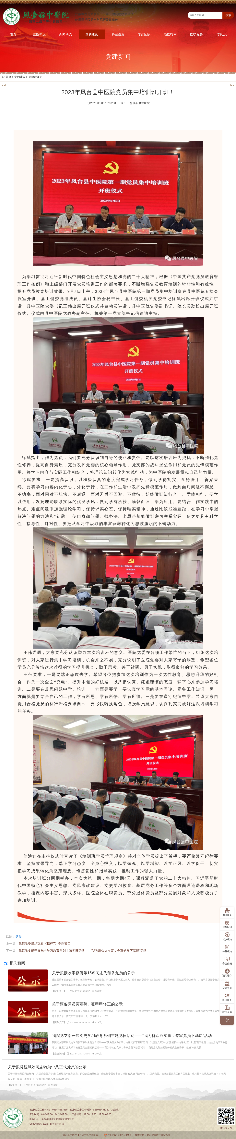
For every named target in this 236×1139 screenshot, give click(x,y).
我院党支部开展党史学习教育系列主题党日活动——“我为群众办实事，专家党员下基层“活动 (82, 950)
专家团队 (144, 34)
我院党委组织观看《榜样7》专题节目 (44, 943)
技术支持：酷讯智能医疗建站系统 (152, 1135)
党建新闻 (34, 76)
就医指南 (170, 34)
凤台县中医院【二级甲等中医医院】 (81, 1135)
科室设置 (118, 34)
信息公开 (223, 34)
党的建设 (91, 34)
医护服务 (196, 34)
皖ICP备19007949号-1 (119, 1135)
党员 (18, 936)
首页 (13, 34)
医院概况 (39, 34)
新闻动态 (65, 34)
